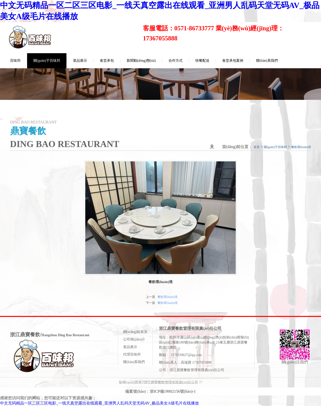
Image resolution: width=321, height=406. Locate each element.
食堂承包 (107, 60)
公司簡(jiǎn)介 (134, 339)
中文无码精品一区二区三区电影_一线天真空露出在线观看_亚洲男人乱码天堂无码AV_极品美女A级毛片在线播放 (99, 403)
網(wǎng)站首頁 (135, 332)
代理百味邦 (132, 354)
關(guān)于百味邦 (46, 60)
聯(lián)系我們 (267, 60)
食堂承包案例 (232, 60)
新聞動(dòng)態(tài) (141, 60)
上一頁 (150, 297)
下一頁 (150, 303)
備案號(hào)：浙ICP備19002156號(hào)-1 (160, 391)
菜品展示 (80, 60)
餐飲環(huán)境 (167, 297)
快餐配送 (202, 60)
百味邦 (15, 60)
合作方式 (176, 60)
